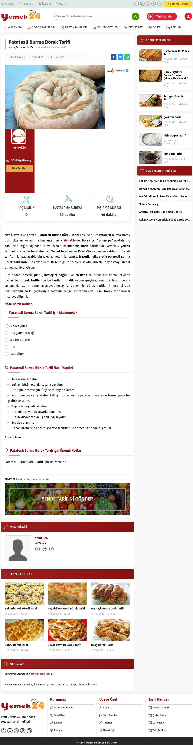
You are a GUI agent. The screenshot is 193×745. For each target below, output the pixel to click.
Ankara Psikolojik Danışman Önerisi (160, 212)
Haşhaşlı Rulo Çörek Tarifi (107, 608)
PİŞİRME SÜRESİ (109, 208)
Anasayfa (13, 47)
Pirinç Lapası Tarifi (175, 135)
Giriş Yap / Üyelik (179, 3)
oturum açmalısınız (41, 673)
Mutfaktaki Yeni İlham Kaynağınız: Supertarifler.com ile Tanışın (164, 196)
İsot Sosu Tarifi (173, 154)
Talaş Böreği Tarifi (102, 645)
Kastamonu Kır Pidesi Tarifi (177, 53)
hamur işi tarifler (40, 479)
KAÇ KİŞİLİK (26, 208)
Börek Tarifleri (28, 47)
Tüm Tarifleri (19, 168)
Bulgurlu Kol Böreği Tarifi (21, 608)
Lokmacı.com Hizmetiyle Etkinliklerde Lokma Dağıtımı (164, 219)
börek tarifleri (23, 479)
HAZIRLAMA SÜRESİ (67, 208)
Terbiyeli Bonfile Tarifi (174, 98)
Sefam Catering (148, 204)
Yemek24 (122, 70)
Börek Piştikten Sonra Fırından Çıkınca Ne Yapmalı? (176, 75)
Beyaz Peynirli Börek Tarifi (64, 645)
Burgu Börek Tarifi (16, 645)
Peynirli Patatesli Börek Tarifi (66, 608)
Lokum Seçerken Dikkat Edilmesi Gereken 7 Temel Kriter (164, 181)
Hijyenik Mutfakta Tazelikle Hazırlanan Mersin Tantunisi (164, 188)
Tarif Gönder (164, 16)
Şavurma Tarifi (173, 117)
